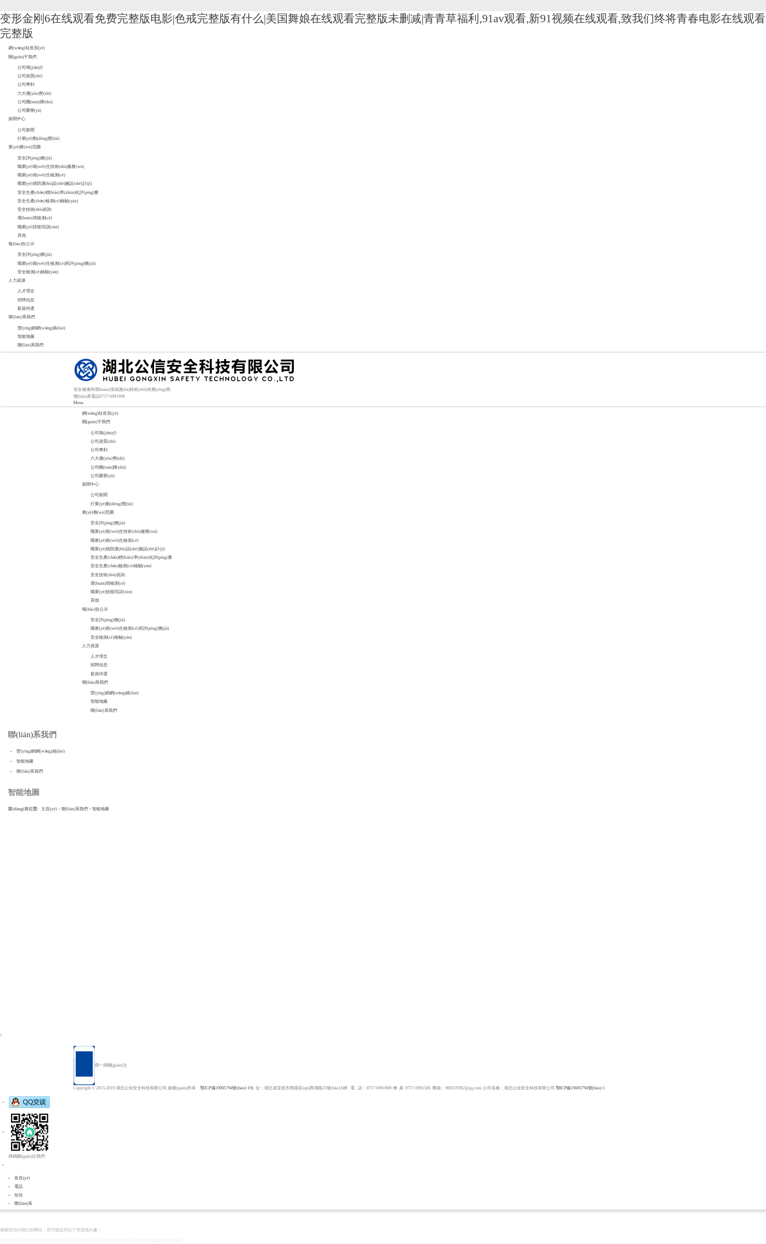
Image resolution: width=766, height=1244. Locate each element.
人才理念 (25, 291)
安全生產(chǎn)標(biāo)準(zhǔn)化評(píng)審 (58, 192)
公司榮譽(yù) (29, 110)
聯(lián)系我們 (21, 317)
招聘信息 (25, 300)
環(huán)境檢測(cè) (34, 218)
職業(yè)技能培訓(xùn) (38, 227)
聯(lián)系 (23, 1203)
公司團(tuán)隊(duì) (35, 102)
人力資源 (16, 280)
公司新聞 (25, 130)
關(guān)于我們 (22, 57)
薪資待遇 (25, 308)
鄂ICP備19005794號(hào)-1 (224, 1088)
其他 (21, 235)
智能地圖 (25, 336)
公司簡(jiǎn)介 (30, 67)
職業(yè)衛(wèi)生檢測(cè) (41, 175)
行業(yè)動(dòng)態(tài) (38, 138)
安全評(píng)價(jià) (34, 158)
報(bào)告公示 (21, 243)
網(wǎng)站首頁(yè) (26, 48)
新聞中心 (16, 119)
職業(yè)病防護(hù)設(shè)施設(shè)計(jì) (54, 183)
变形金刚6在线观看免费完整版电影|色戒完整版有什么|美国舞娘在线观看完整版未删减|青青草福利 (91, 1240)
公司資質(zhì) (29, 76)
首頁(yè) (22, 1178)
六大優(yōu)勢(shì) (34, 93)
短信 (18, 1195)
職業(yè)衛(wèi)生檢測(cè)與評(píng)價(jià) (56, 263)
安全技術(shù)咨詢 (34, 209)
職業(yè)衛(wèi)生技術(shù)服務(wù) (50, 166)
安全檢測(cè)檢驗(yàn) (38, 272)
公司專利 (25, 84)
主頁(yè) (49, 809)
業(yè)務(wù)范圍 (24, 147)
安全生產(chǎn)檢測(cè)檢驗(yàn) (47, 201)
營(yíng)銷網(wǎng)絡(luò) (41, 328)
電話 (18, 1186)
